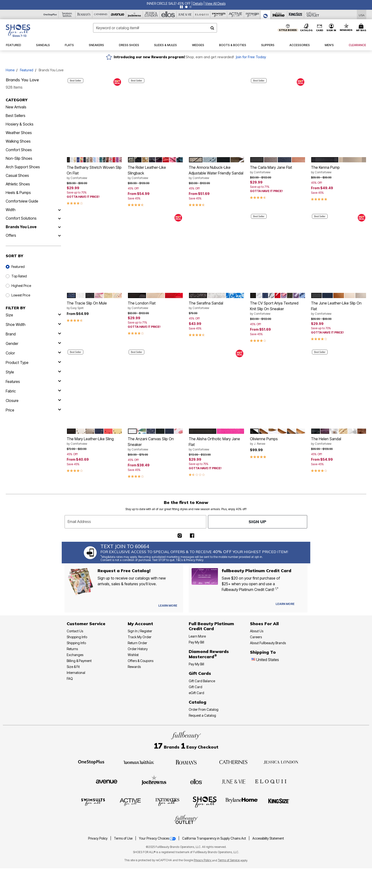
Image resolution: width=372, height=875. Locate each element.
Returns (72, 649)
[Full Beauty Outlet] (312, 14)
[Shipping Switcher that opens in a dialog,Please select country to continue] (361, 14)
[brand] (33, 334)
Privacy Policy (98, 838)
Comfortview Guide (22, 201)
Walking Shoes (18, 141)
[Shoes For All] (265, 14)
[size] (33, 315)
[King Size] (295, 14)
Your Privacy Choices (157, 838)
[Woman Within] (67, 14)
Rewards (134, 667)
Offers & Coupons (140, 661)
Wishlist (133, 655)
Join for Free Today (250, 57)
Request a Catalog (202, 715)
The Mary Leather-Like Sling (94, 441)
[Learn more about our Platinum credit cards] (285, 604)
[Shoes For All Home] (18, 30)
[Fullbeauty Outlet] (186, 820)
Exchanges (75, 655)
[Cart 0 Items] (361, 27)
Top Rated (19, 276)
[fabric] (33, 391)
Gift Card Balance (202, 681)
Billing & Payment (79, 661)
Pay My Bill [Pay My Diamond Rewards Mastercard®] (196, 664)
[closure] (33, 400)
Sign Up (257, 521)
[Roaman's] (83, 14)
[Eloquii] (201, 14)
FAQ (70, 679)
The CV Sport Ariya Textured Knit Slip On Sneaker (277, 308)
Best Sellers (15, 115)
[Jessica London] (151, 14)
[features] (33, 381)
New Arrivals (16, 107)
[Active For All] (235, 14)
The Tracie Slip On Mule (94, 305)
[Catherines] (233, 761)
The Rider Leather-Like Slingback (155, 172)
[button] (198, 3)
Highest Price (21, 286)
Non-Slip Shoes (19, 158)
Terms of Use (123, 838)
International (76, 673)
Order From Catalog (203, 709)
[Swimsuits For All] (218, 14)
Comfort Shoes (19, 149)
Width (10, 209)
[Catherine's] (100, 14)
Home (10, 70)
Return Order (137, 643)
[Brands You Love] (59, 227)
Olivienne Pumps (277, 441)
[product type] (33, 362)
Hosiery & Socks (19, 124)
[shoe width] (33, 324)
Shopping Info (77, 637)
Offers (11, 235)
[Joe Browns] (134, 14)
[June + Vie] (233, 781)
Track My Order (139, 637)
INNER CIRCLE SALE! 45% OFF (169, 3)
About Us (256, 631)
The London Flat (155, 305)
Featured (26, 70)
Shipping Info (76, 643)
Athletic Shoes (18, 184)
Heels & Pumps (18, 192)
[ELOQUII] (270, 780)
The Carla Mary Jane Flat (277, 169)
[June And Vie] (185, 14)
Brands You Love (21, 226)
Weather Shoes (19, 132)
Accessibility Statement (268, 838)
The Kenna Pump (338, 169)
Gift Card (195, 687)
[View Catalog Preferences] (167, 606)
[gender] (33, 343)
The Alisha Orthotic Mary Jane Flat (216, 444)
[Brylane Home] (278, 14)
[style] (33, 372)
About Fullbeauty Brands (268, 643)
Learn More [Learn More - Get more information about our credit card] (197, 636)
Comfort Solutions (21, 218)
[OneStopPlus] (50, 14)
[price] (33, 410)
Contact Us (75, 631)
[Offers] (59, 235)
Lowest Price (20, 295)
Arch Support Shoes (23, 166)
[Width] (59, 210)
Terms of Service (229, 860)
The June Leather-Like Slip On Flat (338, 308)
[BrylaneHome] (242, 801)
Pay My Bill (196, 642)
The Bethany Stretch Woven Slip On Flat (94, 172)
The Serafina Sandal (216, 305)
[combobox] (155, 28)
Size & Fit (73, 667)
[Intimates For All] (252, 14)
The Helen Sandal (338, 441)
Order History (138, 649)
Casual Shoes (17, 175)
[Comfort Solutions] (59, 218)
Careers (256, 637)
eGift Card (196, 693)
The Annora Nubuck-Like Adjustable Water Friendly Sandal (216, 172)
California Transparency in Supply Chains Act (214, 838)
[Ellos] (168, 14)
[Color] (33, 353)
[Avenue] (117, 14)
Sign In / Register (140, 631)
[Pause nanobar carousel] (181, 7)
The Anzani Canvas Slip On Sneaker (155, 444)
